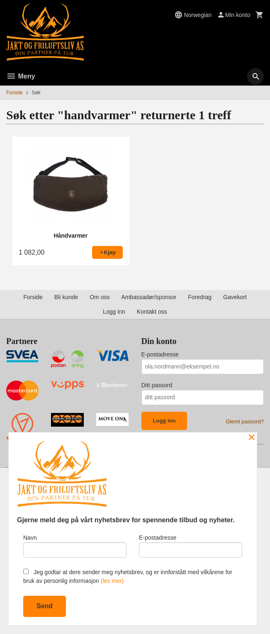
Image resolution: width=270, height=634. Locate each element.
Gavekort (235, 297)
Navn (74, 546)
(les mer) (112, 580)
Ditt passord (157, 385)
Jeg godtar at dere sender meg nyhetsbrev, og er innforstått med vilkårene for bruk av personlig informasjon (127, 576)
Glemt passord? (245, 421)
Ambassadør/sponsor (148, 297)
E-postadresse (160, 354)
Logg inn (114, 311)
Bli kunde (66, 297)
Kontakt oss (152, 311)
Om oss (99, 297)
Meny (20, 76)
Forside (14, 93)
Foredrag (200, 297)
